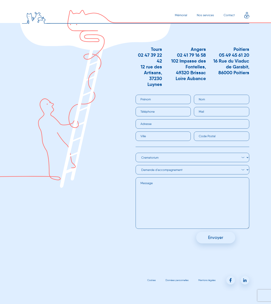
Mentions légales (207, 280)
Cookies (151, 280)
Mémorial (181, 15)
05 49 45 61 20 (234, 55)
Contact (229, 15)
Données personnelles (177, 280)
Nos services (205, 15)
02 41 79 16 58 (191, 55)
